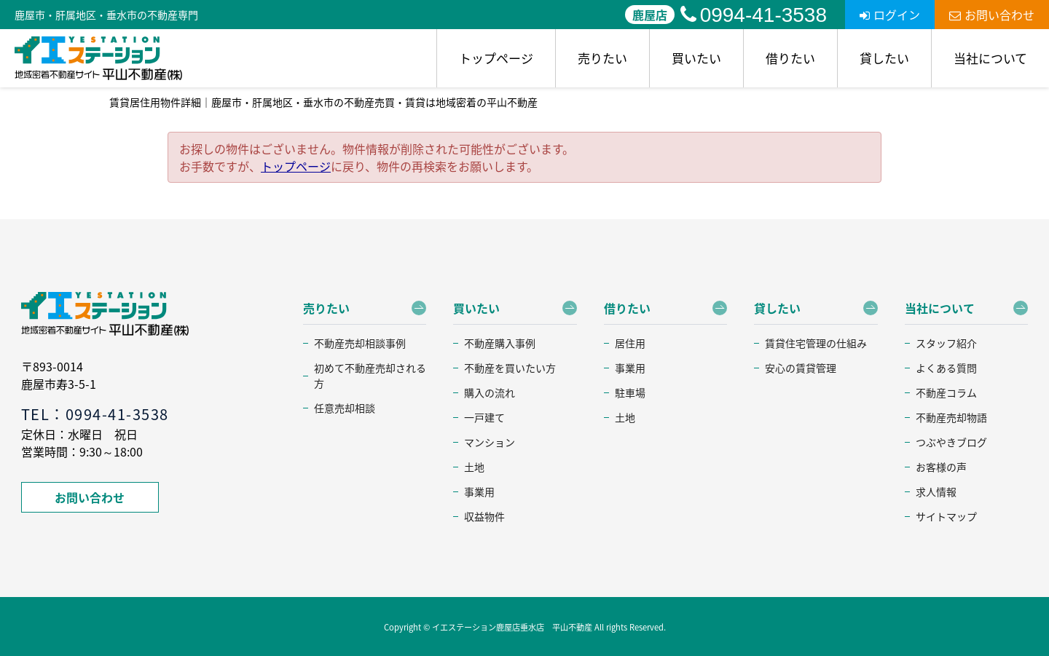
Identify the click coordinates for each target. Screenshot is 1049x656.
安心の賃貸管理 (800, 367)
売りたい (602, 58)
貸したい (884, 58)
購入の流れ (489, 392)
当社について (990, 58)
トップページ (496, 58)
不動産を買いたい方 (510, 367)
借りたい (790, 58)
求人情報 (936, 491)
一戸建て (484, 417)
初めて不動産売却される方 (370, 375)
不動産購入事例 (499, 343)
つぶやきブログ (951, 442)
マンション (489, 442)
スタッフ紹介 (946, 343)
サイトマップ (946, 516)
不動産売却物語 (951, 417)
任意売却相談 (344, 407)
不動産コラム (946, 392)
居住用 (630, 343)
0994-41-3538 (753, 14)
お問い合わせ (991, 14)
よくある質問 (946, 367)
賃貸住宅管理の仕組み (816, 343)
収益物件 (484, 516)
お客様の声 (941, 466)
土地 (474, 466)
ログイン (890, 14)
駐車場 (630, 392)
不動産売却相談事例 (360, 343)
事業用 (479, 491)
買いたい (696, 58)
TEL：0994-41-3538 (95, 413)
